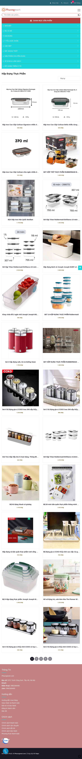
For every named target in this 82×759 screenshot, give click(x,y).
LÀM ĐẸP (7, 46)
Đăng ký (64, 3)
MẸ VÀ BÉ (7, 31)
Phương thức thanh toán (10, 733)
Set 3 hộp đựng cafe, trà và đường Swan (20, 362)
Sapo (37, 753)
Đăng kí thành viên (8, 708)
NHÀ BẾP (7, 25)
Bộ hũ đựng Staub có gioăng (20, 504)
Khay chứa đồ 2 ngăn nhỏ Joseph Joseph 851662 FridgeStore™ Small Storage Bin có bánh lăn (38, 314)
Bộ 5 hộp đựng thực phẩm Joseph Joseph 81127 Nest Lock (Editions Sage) (30, 599)
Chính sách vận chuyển (10, 725)
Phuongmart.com (20, 753)
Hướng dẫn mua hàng (10, 700)
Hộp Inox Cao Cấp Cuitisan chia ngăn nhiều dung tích (22, 172)
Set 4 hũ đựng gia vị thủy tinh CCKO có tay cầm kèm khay (24, 647)
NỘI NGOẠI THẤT (10, 51)
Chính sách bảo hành (9, 731)
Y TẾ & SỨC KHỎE (10, 41)
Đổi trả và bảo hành (9, 705)
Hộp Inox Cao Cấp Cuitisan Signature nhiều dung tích (22, 124)
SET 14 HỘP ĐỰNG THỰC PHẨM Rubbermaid (61, 314)
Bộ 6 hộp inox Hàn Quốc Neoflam (20, 219)
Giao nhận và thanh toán (11, 703)
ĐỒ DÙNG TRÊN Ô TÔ (12, 66)
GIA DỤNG (7, 36)
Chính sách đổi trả (8, 728)
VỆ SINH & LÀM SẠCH (12, 61)
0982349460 (15, 685)
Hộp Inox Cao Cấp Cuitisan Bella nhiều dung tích (62, 124)
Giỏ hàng (75, 3)
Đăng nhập (54, 3)
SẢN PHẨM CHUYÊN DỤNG (14, 56)
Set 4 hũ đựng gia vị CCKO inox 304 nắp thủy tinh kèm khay (25, 409)
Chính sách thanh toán (10, 723)
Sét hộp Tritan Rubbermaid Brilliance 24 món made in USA (24, 267)
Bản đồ (4, 711)
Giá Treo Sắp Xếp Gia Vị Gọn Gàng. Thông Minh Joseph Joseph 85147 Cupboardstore (35, 457)
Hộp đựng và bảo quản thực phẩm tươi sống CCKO (21, 551)
